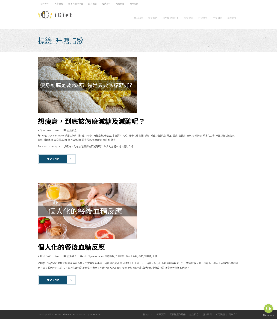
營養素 (182, 135)
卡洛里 (107, 135)
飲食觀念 (92, 3)
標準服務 (58, 3)
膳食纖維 (48, 139)
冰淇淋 (89, 135)
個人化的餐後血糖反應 (71, 247)
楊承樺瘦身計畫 (75, 3)
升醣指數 (120, 256)
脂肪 (40, 139)
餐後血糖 (97, 139)
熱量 (169, 135)
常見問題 (120, 3)
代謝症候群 (70, 135)
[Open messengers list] (268, 308)
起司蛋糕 (72, 139)
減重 (153, 135)
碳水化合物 (208, 135)
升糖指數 (98, 135)
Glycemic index (56, 135)
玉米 (189, 135)
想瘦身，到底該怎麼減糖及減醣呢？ (91, 121)
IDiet (57, 130)
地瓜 (125, 135)
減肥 (141, 135)
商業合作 (134, 3)
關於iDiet (44, 3)
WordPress (96, 314)
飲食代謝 (86, 139)
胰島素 (230, 135)
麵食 (113, 139)
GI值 (44, 135)
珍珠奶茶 (197, 135)
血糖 (64, 139)
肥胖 (224, 135)
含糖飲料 (117, 135)
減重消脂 (161, 135)
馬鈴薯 (106, 139)
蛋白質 (57, 139)
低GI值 (81, 135)
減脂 (147, 135)
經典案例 (106, 3)
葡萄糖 (147, 256)
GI (85, 256)
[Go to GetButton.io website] (268, 315)
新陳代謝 (133, 135)
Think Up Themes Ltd (64, 314)
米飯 (218, 135)
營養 (175, 135)
